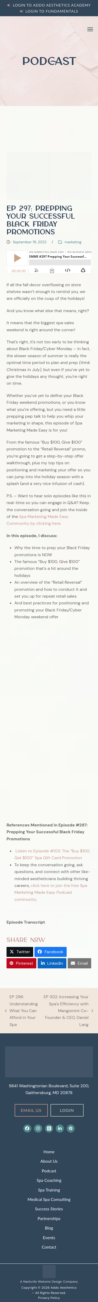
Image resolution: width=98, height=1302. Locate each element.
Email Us (31, 1110)
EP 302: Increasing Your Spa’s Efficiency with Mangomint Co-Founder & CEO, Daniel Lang (68, 1010)
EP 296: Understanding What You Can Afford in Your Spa (21, 1010)
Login (67, 1110)
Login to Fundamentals (52, 11)
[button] (90, 29)
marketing (73, 242)
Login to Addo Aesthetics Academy (52, 5)
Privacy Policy (49, 1298)
